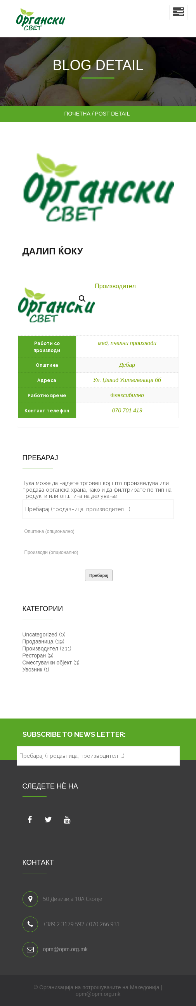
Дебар (127, 365)
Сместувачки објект (47, 662)
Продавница (38, 641)
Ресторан (34, 655)
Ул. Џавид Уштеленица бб (127, 380)
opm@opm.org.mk (65, 949)
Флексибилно (127, 395)
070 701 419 (127, 410)
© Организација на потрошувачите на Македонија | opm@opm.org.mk (98, 990)
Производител (115, 286)
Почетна (78, 113)
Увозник (32, 669)
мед (103, 343)
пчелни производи (133, 343)
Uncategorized (40, 634)
